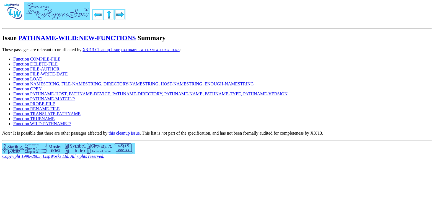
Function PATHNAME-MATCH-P (44, 98)
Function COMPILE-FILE (36, 59)
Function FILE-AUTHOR (36, 69)
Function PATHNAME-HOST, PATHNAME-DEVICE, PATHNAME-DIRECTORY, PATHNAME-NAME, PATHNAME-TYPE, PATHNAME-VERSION (150, 93)
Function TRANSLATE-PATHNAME (47, 113)
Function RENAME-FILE (36, 108)
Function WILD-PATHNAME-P (42, 123)
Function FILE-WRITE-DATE (40, 74)
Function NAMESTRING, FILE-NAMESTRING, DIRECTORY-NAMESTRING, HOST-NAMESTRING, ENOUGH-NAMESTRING (133, 84)
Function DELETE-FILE (35, 64)
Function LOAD (27, 79)
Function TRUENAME (34, 118)
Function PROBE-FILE (34, 103)
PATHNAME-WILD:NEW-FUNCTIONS (77, 37)
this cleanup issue (124, 133)
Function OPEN (27, 89)
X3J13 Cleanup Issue (101, 49)
